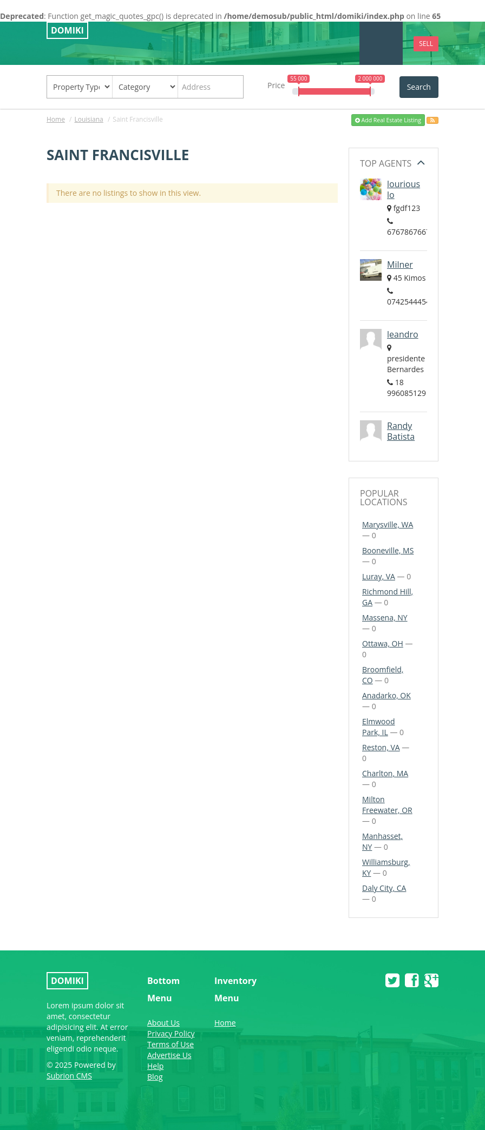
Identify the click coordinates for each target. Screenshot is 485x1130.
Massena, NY (385, 617)
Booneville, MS (388, 550)
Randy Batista (401, 431)
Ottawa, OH (382, 643)
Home (56, 119)
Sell (426, 43)
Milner (400, 264)
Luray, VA (378, 576)
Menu (381, 43)
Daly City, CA (384, 888)
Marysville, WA (387, 524)
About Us (163, 1022)
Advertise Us (169, 1055)
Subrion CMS (69, 1075)
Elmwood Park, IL (378, 726)
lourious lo (403, 189)
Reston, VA (381, 747)
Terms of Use (170, 1044)
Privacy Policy (170, 1033)
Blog (155, 1077)
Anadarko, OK (386, 695)
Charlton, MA (385, 773)
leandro (402, 334)
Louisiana (88, 119)
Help (155, 1066)
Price (276, 85)
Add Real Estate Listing (388, 120)
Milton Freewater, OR (387, 804)
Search (419, 87)
